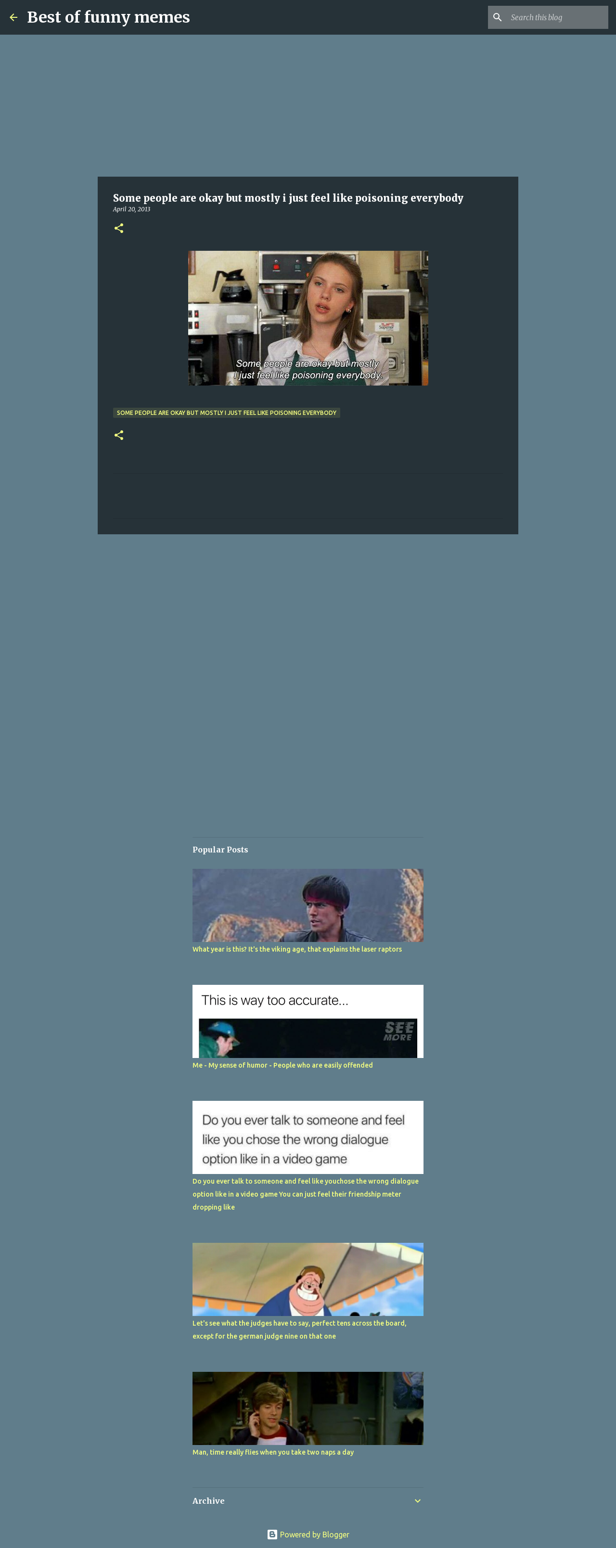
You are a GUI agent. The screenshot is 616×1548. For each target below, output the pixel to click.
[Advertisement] (308, 106)
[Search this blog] (557, 17)
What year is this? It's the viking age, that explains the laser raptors (297, 949)
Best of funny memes (108, 17)
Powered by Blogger (308, 1534)
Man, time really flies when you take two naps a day (273, 1452)
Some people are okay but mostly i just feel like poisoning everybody (226, 413)
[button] (119, 228)
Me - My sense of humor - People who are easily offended (282, 1065)
